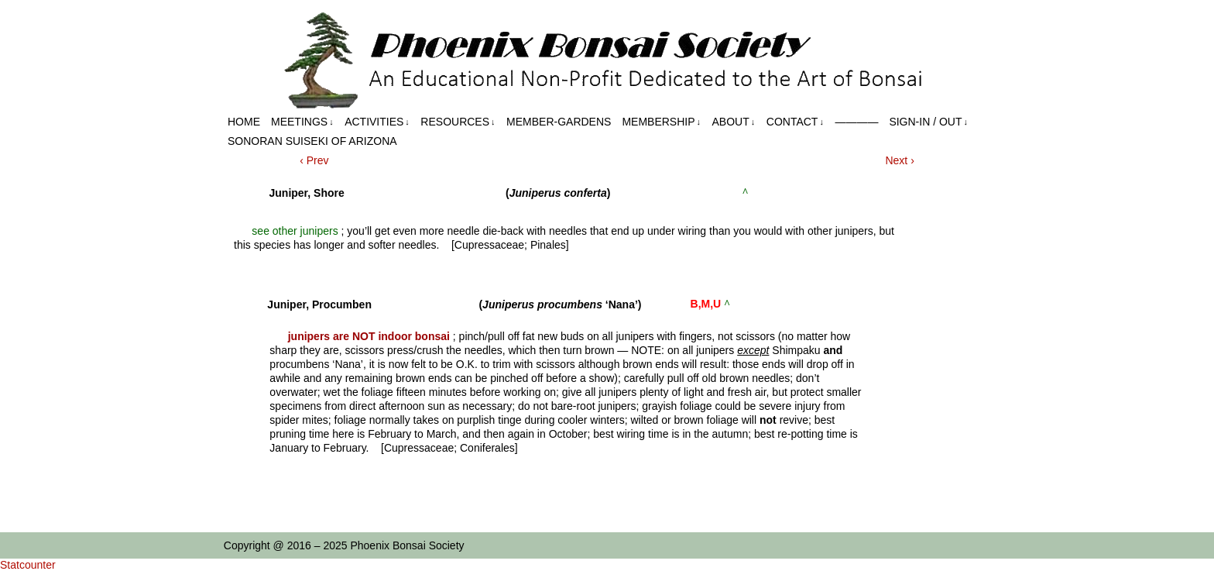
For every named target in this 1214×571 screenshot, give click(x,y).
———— (856, 121)
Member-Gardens (558, 121)
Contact (795, 122)
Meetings (302, 122)
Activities (377, 122)
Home (244, 121)
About (734, 122)
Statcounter (28, 565)
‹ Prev (314, 160)
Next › (899, 160)
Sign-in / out (928, 122)
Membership (661, 122)
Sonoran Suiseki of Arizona (312, 141)
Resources (457, 122)
